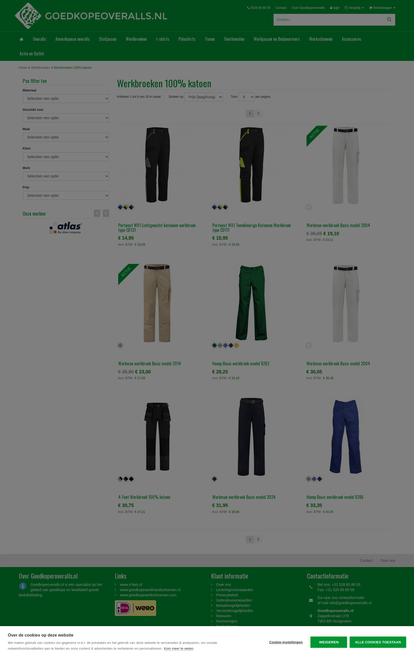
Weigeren (329, 642)
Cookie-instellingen (286, 642)
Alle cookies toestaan (378, 642)
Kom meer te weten (179, 648)
